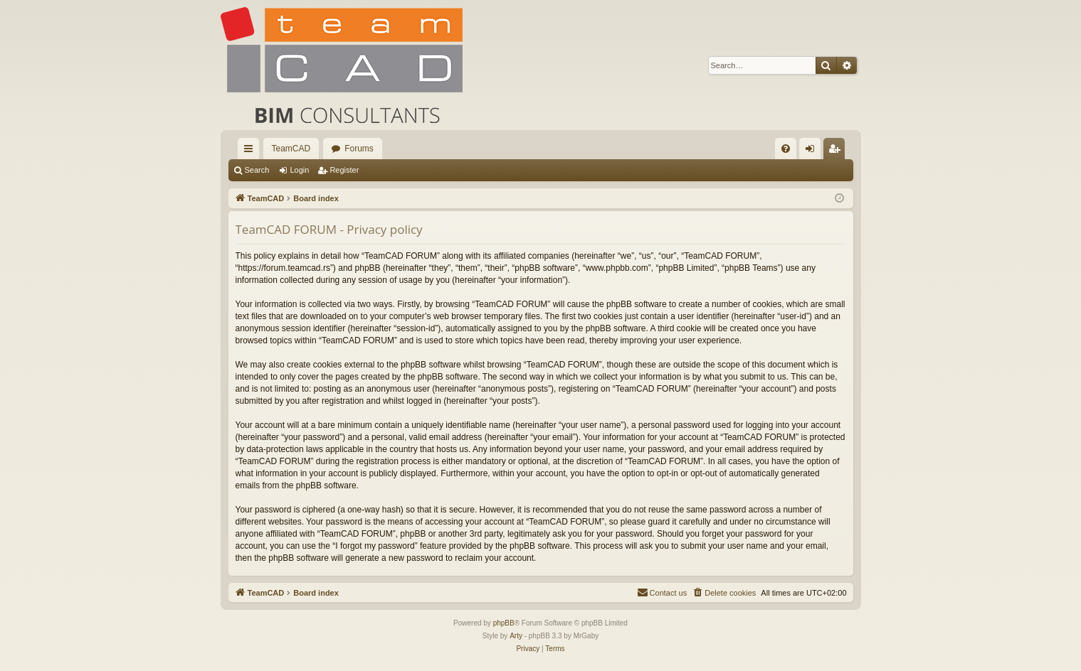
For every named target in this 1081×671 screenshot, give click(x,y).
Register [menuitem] (836, 151)
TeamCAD (291, 149)
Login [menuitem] (812, 151)
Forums (359, 149)
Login (299, 170)
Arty (516, 636)
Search (257, 170)
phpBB (504, 623)
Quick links (251, 151)
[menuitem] (785, 148)
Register (344, 170)
